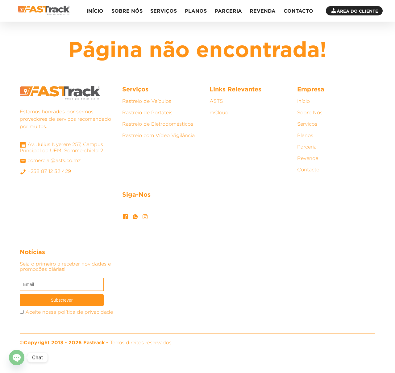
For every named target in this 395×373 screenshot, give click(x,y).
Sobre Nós (127, 11)
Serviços (163, 11)
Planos (196, 11)
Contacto (298, 11)
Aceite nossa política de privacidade (69, 312)
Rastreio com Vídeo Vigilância (158, 135)
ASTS (216, 101)
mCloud (219, 112)
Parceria (228, 11)
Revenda (263, 11)
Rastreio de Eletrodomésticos (157, 124)
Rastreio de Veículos (146, 101)
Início (95, 11)
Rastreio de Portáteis (147, 112)
